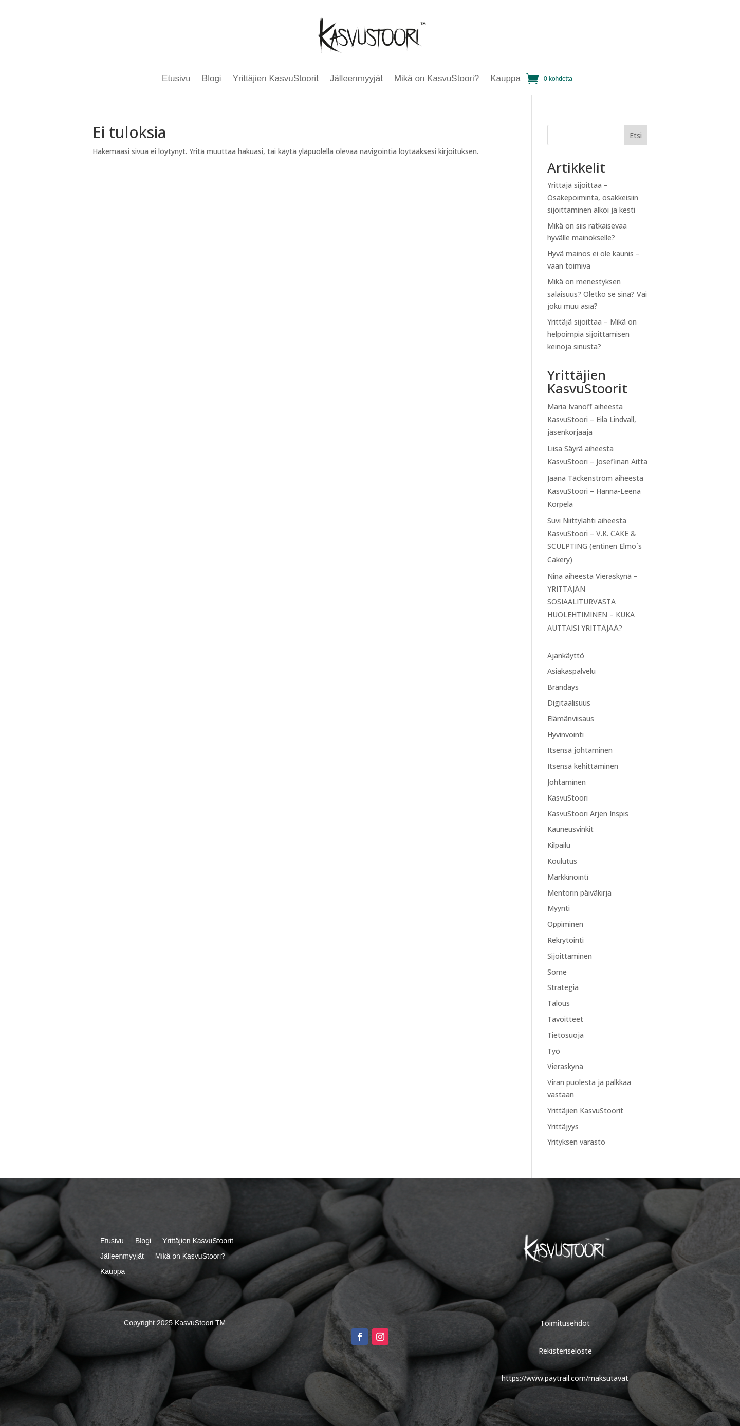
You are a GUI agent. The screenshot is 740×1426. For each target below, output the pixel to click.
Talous (558, 1003)
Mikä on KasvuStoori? (436, 79)
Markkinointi (567, 877)
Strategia (563, 987)
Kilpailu (558, 845)
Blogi (211, 79)
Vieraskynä (565, 1066)
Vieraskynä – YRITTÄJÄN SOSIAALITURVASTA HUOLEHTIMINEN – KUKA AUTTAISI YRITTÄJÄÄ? (592, 602)
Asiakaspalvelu (571, 671)
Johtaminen (566, 782)
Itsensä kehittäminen (582, 766)
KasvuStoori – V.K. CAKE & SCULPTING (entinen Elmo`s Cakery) (594, 546)
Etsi (636, 135)
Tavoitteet (565, 1019)
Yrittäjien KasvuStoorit (276, 79)
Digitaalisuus (568, 703)
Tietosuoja (565, 1035)
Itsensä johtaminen (580, 750)
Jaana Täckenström (580, 478)
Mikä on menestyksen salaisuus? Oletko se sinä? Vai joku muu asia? (597, 294)
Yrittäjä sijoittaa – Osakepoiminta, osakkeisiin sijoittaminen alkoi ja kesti (592, 197)
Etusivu (176, 79)
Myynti (558, 908)
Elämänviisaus (570, 719)
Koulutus (562, 861)
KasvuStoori (567, 798)
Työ (553, 1051)
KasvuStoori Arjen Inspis (587, 814)
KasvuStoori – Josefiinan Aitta (597, 461)
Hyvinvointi (565, 734)
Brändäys (563, 687)
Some (557, 972)
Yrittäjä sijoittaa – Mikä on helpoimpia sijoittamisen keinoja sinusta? (592, 334)
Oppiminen (565, 924)
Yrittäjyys (563, 1126)
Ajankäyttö (565, 655)
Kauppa (505, 79)
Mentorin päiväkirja (579, 893)
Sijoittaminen (569, 956)
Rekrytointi (565, 940)
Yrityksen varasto (576, 1142)
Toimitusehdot (565, 1323)
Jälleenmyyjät (356, 79)
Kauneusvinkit (570, 829)
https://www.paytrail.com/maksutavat (565, 1378)
